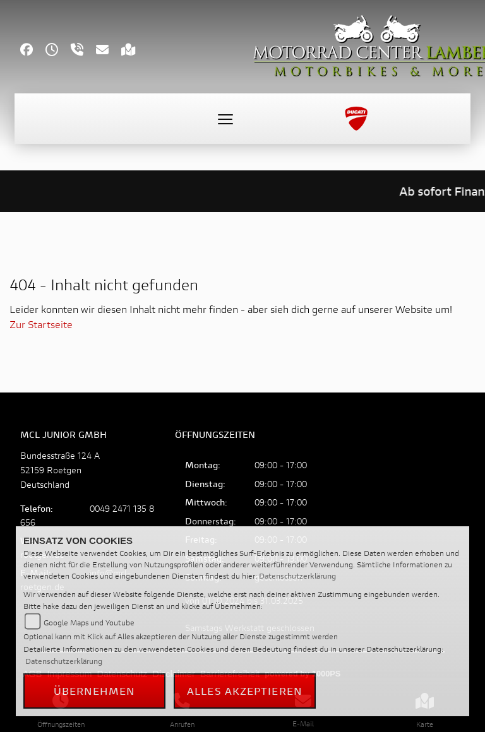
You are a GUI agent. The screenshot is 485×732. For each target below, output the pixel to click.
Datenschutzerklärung (297, 576)
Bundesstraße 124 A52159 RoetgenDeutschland (60, 469)
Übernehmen (95, 690)
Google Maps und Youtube (89, 622)
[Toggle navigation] (225, 118)
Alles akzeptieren (244, 690)
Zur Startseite (41, 324)
